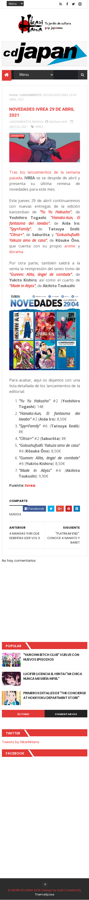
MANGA (37, 121)
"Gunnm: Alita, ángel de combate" (40, 274)
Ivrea (30, 485)
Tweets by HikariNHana (20, 742)
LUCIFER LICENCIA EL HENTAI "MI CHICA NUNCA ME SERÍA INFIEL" (52, 676)
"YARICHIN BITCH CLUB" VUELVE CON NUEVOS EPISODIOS (51, 657)
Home (13, 95)
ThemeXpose (44, 894)
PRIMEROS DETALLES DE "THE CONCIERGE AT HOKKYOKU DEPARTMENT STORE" (54, 695)
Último (23, 714)
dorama (16, 251)
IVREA (39, 126)
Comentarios (66, 714)
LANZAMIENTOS (30, 95)
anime (69, 246)
